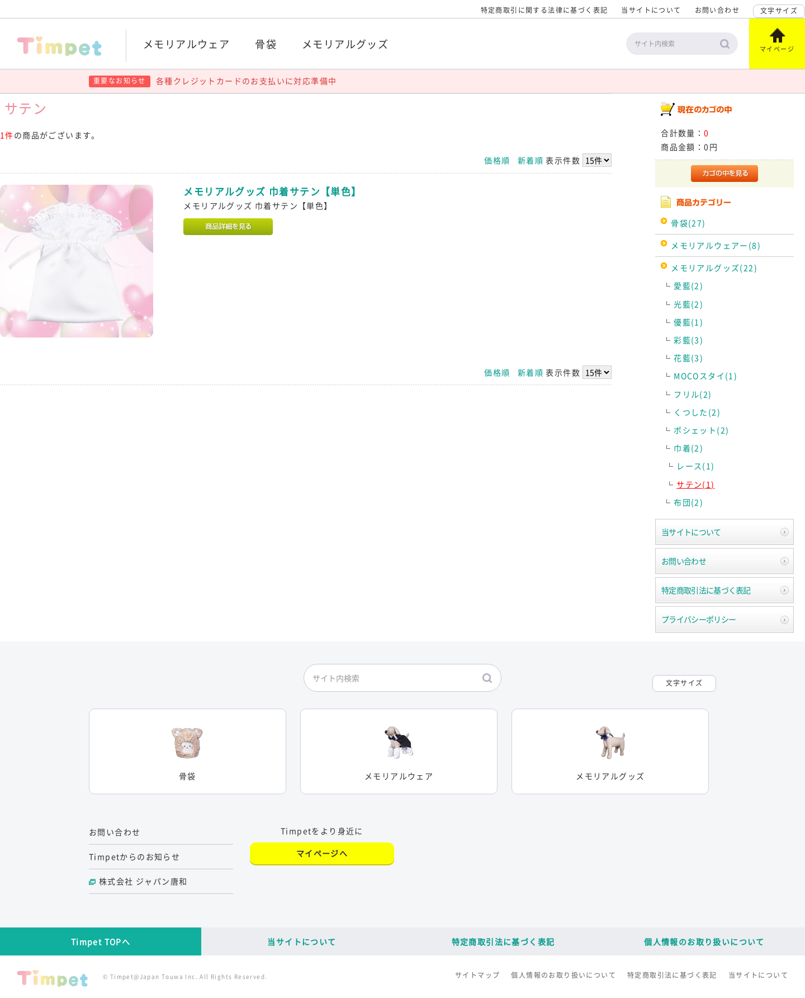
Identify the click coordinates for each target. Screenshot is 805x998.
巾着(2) (688, 447)
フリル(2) (693, 394)
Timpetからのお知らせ (134, 856)
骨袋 (266, 43)
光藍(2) (688, 304)
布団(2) (688, 502)
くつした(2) (697, 412)
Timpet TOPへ (100, 941)
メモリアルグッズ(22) (714, 267)
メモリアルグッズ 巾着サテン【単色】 (272, 191)
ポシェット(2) (701, 429)
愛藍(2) (688, 285)
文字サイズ (779, 11)
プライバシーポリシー (698, 619)
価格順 (497, 160)
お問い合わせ (717, 10)
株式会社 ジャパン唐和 (143, 881)
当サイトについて (651, 10)
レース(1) (695, 465)
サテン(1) (695, 484)
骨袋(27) (688, 222)
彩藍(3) (688, 339)
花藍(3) (688, 357)
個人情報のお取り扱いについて (704, 941)
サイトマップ (477, 975)
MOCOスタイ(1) (705, 375)
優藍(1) (688, 321)
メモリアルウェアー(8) (716, 245)
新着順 (530, 160)
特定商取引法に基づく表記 (706, 590)
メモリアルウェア (186, 43)
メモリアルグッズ (345, 43)
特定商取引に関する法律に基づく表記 (544, 10)
